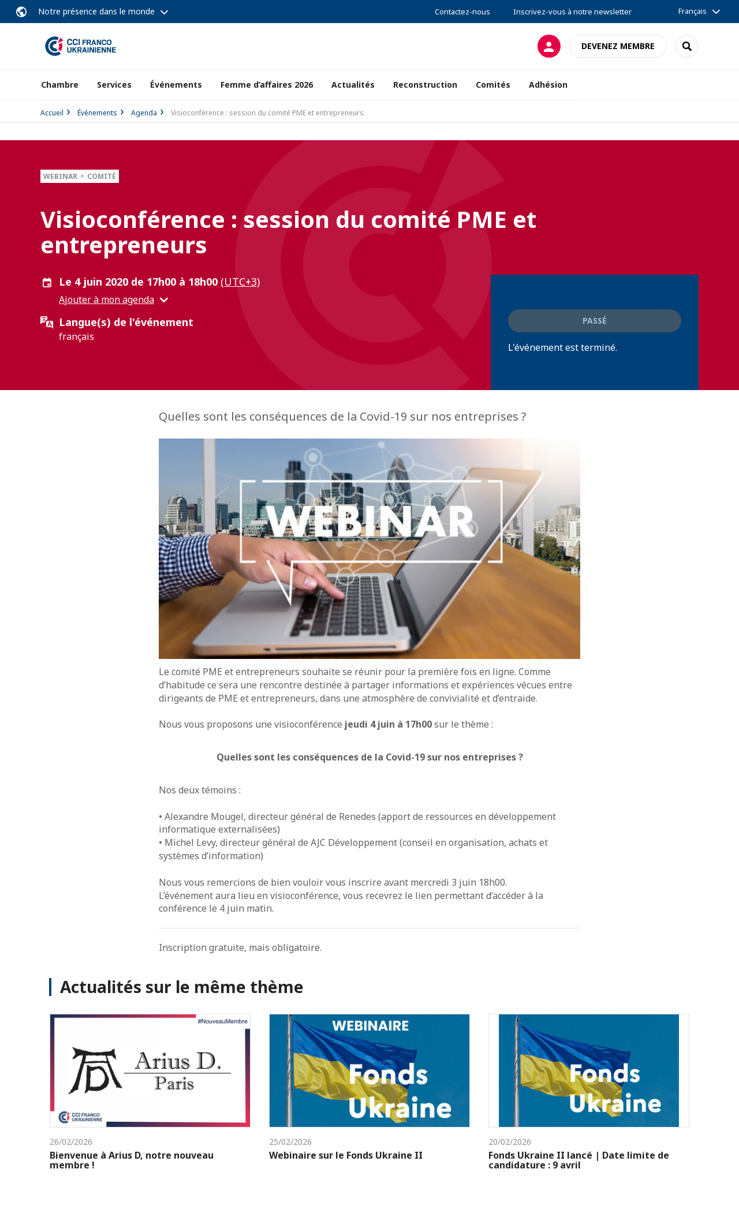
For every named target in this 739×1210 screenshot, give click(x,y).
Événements (97, 113)
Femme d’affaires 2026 (267, 84)
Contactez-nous (462, 11)
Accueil (52, 113)
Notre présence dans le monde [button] (96, 11)
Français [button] (692, 11)
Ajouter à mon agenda (106, 299)
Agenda (144, 113)
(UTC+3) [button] (240, 282)
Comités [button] (493, 84)
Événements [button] (176, 84)
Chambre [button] (60, 84)
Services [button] (114, 84)
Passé (595, 320)
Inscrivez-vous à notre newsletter (572, 11)
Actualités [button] (353, 84)
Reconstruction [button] (425, 84)
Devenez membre (618, 45)
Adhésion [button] (548, 84)
